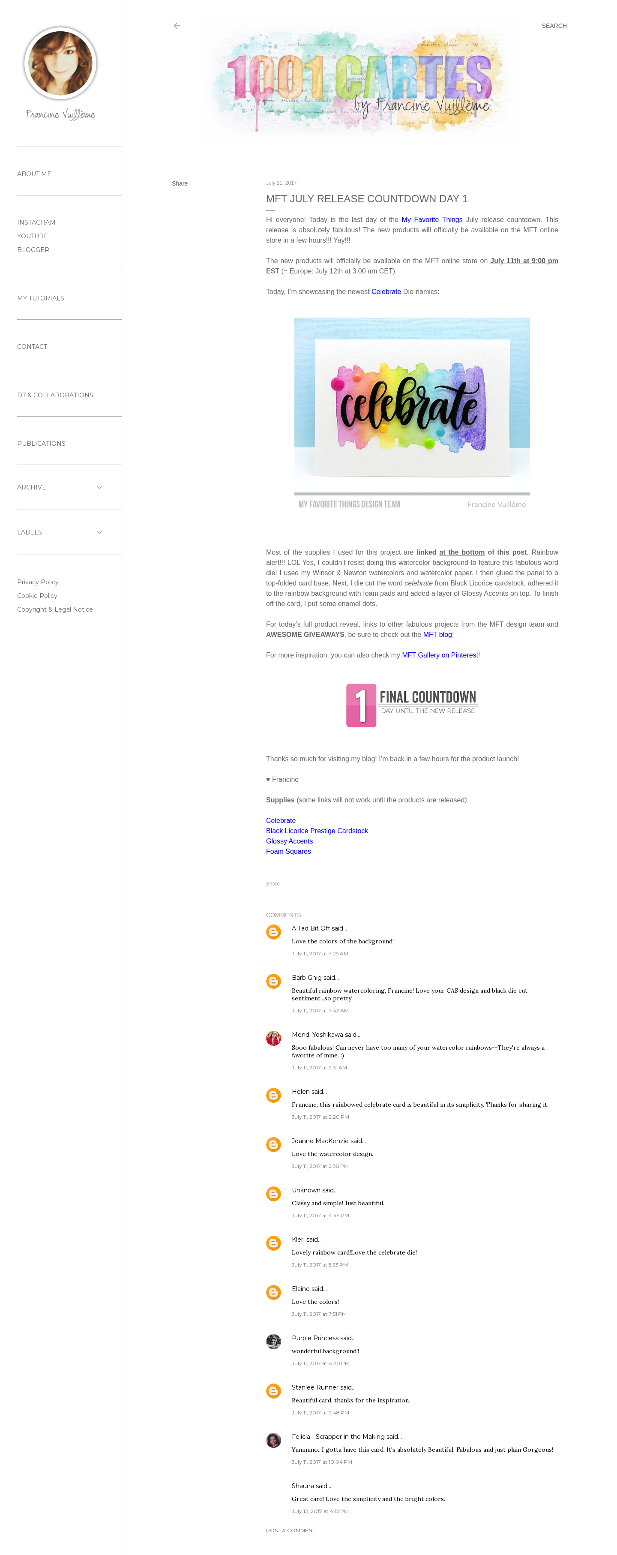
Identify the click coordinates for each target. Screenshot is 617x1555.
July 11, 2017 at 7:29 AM (320, 953)
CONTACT (32, 347)
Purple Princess (315, 1338)
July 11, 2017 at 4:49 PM (320, 1215)
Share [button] (180, 183)
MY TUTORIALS (40, 298)
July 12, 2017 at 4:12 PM (320, 1511)
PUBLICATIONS (41, 443)
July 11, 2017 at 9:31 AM (319, 1067)
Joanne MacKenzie (320, 1141)
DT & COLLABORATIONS (55, 395)
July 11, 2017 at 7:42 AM (320, 1010)
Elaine (301, 1289)
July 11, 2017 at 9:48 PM (320, 1412)
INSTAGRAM (36, 222)
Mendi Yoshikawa (317, 1035)
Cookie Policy (37, 596)
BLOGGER (33, 250)
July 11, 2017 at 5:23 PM (320, 1264)
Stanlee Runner (315, 1387)
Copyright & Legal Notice (55, 609)
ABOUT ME (34, 174)
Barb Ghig (307, 978)
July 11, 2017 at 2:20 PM (320, 1117)
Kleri (298, 1239)
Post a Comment (290, 1530)
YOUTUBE (32, 236)
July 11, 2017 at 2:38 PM (320, 1166)
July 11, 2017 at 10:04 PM (322, 1462)
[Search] (554, 25)
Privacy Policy (38, 582)
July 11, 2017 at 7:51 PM (319, 1314)
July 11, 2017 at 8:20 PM (321, 1363)
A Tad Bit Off (311, 928)
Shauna (303, 1486)
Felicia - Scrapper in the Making (338, 1437)
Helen (301, 1092)
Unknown (306, 1190)
